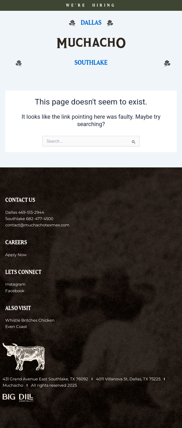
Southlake (91, 63)
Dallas (91, 23)
